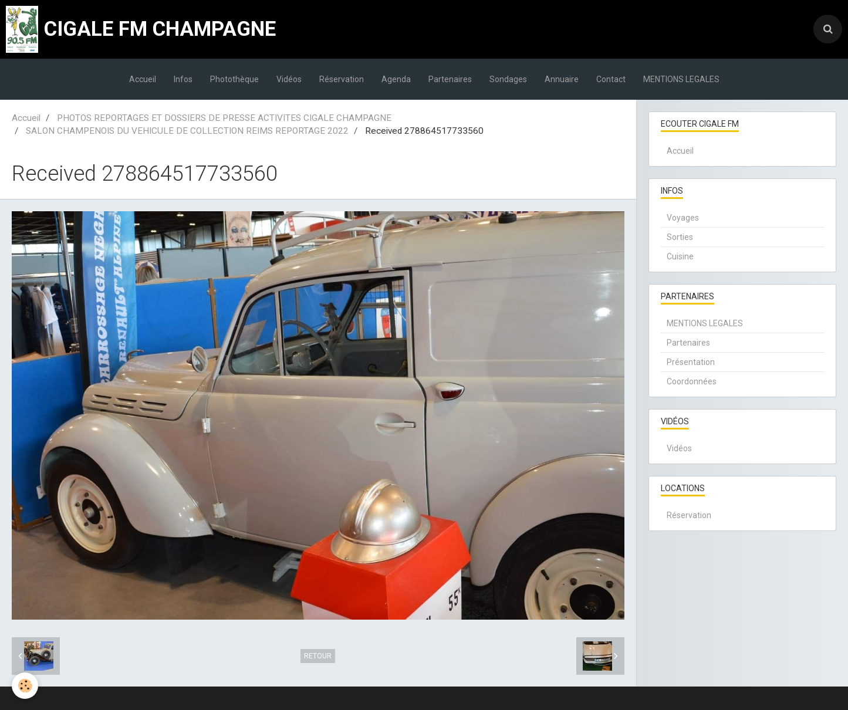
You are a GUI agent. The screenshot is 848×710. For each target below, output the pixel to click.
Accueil (142, 79)
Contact (611, 79)
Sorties (680, 237)
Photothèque (234, 79)
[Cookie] (25, 685)
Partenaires (450, 79)
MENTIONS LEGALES (681, 79)
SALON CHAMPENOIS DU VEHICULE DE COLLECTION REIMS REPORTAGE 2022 (187, 131)
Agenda (396, 79)
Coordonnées (692, 381)
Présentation (691, 362)
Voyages (683, 217)
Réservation (341, 79)
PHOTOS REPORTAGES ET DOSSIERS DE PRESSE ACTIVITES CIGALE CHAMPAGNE (224, 118)
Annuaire (562, 79)
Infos (183, 79)
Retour (318, 656)
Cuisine (680, 256)
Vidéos (289, 79)
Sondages (508, 79)
